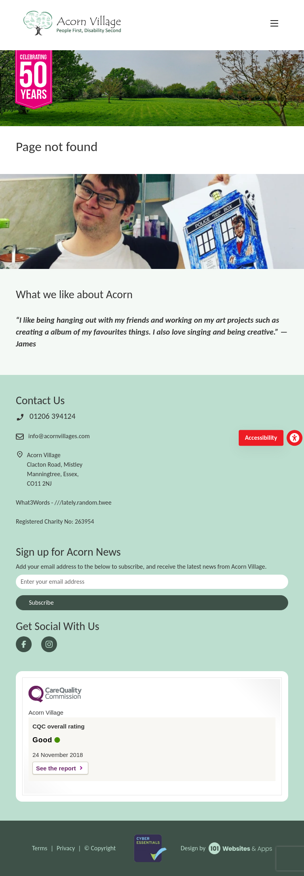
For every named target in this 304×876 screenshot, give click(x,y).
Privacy (66, 848)
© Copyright (100, 848)
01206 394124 (46, 416)
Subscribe (41, 602)
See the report (56, 768)
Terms (40, 848)
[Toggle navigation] (274, 23)
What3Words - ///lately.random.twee (64, 502)
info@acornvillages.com (53, 436)
